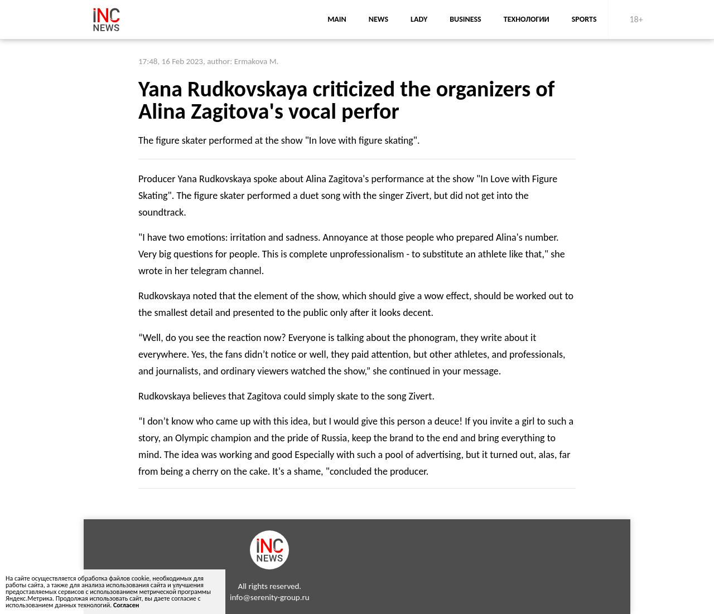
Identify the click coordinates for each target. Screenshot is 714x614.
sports (584, 19)
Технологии (526, 19)
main (336, 19)
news (378, 19)
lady (419, 19)
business (465, 19)
